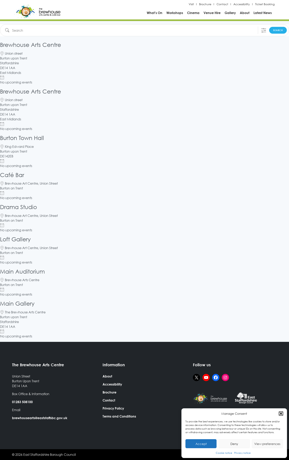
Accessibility (241, 4)
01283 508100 (22, 402)
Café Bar (12, 174)
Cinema (193, 13)
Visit (191, 4)
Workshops (174, 13)
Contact (222, 4)
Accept (201, 444)
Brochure (205, 4)
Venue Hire (212, 13)
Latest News (262, 13)
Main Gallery (17, 303)
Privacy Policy (113, 408)
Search (278, 30)
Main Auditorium (22, 271)
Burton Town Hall (22, 137)
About (244, 13)
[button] (281, 414)
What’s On (154, 13)
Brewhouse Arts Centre (30, 44)
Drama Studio (18, 206)
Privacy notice (242, 453)
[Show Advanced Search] (263, 30)
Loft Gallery (15, 239)
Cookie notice (224, 453)
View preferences (267, 444)
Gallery (230, 13)
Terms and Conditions (119, 416)
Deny (234, 444)
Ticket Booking (265, 4)
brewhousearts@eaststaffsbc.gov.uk (39, 418)
